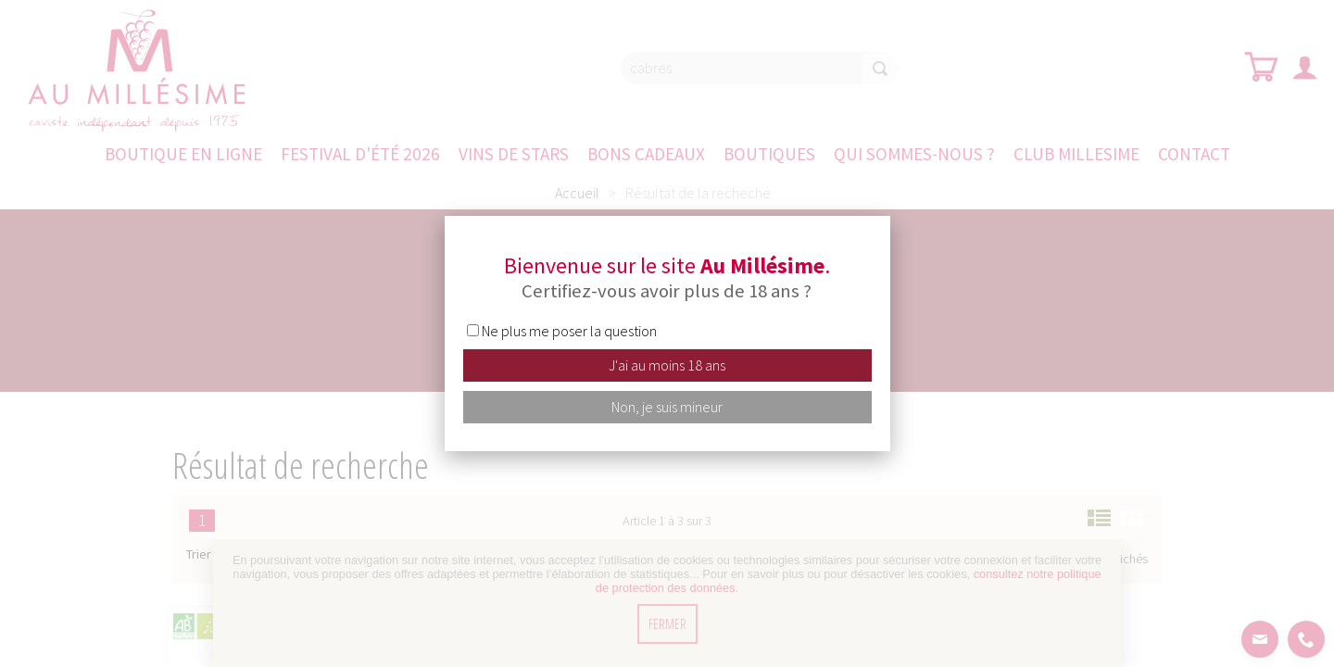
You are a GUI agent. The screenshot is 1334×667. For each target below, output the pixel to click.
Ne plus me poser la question (569, 330)
